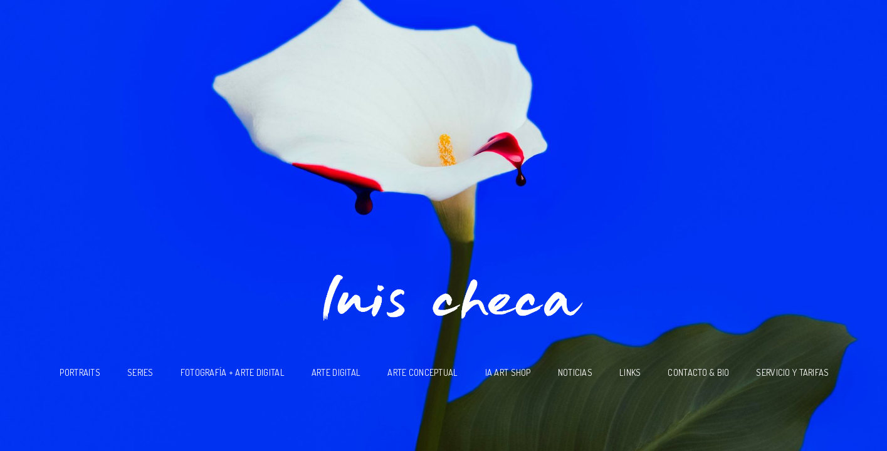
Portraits (80, 372)
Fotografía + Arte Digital (233, 372)
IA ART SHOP (508, 372)
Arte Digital (336, 372)
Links (630, 372)
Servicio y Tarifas (792, 372)
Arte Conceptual (422, 372)
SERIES (140, 372)
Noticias (575, 372)
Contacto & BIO (698, 372)
